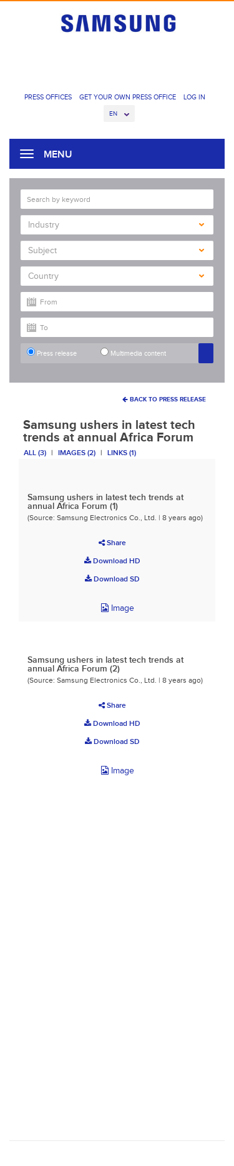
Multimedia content (133, 352)
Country (116, 276)
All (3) (35, 452)
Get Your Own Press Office (127, 97)
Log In (194, 97)
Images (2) (76, 452)
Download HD (112, 560)
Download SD (112, 579)
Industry (116, 224)
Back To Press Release (164, 399)
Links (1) (121, 452)
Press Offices (48, 97)
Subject (116, 250)
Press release (52, 352)
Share (112, 542)
